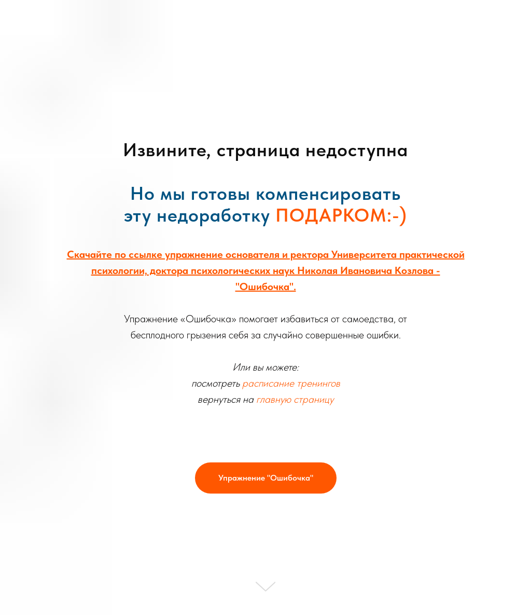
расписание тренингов (291, 383)
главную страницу (294, 399)
